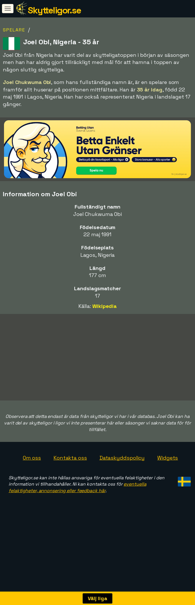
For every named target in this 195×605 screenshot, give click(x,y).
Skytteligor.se (54, 10)
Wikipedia (104, 306)
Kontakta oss (70, 469)
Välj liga (97, 598)
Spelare (14, 30)
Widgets (167, 469)
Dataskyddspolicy (122, 469)
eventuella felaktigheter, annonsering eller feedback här (77, 498)
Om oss (32, 469)
